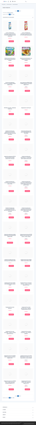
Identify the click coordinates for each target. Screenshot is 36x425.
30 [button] (9, 14)
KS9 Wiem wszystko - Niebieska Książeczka (10, 108)
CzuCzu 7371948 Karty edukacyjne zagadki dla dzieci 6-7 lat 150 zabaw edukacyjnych (26, 33)
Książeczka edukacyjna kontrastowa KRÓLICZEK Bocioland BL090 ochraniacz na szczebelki (10, 209)
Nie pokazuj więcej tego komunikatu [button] (29, 423)
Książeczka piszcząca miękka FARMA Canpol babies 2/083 (26, 260)
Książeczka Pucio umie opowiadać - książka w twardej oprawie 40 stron (10, 332)
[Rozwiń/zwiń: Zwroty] (18, 415)
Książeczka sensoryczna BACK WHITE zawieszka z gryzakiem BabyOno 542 (10, 356)
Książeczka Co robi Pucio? (26, 107)
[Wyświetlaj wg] (10, 12)
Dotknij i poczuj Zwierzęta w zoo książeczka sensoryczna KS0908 (26, 59)
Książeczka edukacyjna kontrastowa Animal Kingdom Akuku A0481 (9, 182)
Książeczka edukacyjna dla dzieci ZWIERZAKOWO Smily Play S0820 (26, 132)
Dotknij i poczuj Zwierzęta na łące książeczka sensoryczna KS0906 (10, 59)
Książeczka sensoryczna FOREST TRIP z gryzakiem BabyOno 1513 (26, 382)
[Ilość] (7, 41)
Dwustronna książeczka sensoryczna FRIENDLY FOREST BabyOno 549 (10, 83)
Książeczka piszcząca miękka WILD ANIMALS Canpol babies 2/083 (9, 284)
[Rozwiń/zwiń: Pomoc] (18, 417)
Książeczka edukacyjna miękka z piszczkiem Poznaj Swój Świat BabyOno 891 (10, 235)
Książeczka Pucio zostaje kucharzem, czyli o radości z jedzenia (26, 332)
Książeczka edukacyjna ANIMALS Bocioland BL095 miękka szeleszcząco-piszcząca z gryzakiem (10, 132)
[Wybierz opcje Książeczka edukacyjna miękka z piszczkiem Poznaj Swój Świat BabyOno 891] (10, 243)
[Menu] (15, 1)
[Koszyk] (13, 1)
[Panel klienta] (8, 1)
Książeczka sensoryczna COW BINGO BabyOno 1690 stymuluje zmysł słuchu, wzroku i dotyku (26, 356)
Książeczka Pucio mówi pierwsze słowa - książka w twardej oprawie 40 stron (26, 308)
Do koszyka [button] (11, 41)
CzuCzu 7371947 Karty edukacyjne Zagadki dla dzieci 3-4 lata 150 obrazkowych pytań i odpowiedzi (10, 34)
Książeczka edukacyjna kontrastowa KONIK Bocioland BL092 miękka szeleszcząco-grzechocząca (26, 183)
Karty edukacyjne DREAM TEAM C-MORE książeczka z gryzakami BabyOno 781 (26, 83)
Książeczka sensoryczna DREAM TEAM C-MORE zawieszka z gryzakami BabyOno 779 (10, 382)
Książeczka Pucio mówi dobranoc (10, 308)
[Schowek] (10, 1)
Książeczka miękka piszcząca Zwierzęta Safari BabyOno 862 (9, 260)
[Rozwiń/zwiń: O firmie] (18, 410)
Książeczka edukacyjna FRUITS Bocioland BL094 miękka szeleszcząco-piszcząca (10, 157)
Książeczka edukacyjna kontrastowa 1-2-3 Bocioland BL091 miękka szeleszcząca (26, 157)
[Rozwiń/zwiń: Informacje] (18, 407)
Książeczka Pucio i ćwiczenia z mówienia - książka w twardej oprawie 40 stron (26, 284)
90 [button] (13, 14)
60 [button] (11, 14)
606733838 (26, 1)
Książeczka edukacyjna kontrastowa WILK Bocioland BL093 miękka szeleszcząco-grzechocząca (26, 209)
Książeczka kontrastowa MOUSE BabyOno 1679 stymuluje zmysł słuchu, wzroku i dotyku (26, 235)
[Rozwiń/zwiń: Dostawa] (18, 412)
